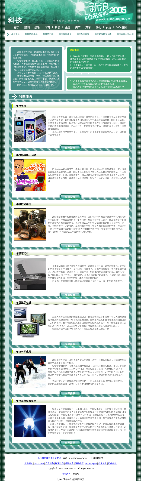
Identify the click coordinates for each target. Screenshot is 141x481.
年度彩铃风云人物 (103, 34)
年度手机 (15, 34)
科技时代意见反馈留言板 (49, 458)
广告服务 (49, 463)
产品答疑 (112, 463)
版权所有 (66, 474)
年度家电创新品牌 (125, 34)
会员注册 (102, 463)
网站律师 (79, 463)
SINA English (91, 463)
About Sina (39, 463)
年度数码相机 (31, 34)
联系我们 (59, 463)
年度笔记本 (48, 34)
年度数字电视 (83, 34)
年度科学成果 (65, 34)
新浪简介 (28, 463)
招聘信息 (69, 463)
